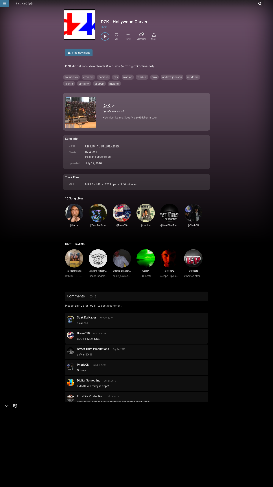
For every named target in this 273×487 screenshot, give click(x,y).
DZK (104, 27)
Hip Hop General (110, 145)
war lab (127, 77)
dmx (154, 77)
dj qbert (99, 83)
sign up (79, 305)
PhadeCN (83, 364)
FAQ (80, 445)
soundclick (71, 77)
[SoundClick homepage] (24, 3)
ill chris (69, 83)
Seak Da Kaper (86, 317)
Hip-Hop (90, 145)
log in (92, 305)
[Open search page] (269, 3)
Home (70, 445)
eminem (88, 77)
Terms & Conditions (98, 445)
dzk (116, 77)
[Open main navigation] (4, 3)
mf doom (192, 77)
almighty (84, 83)
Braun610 (83, 333)
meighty (114, 83)
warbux (142, 77)
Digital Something (88, 380)
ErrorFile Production (90, 396)
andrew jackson (172, 77)
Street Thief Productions (93, 349)
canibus (103, 77)
